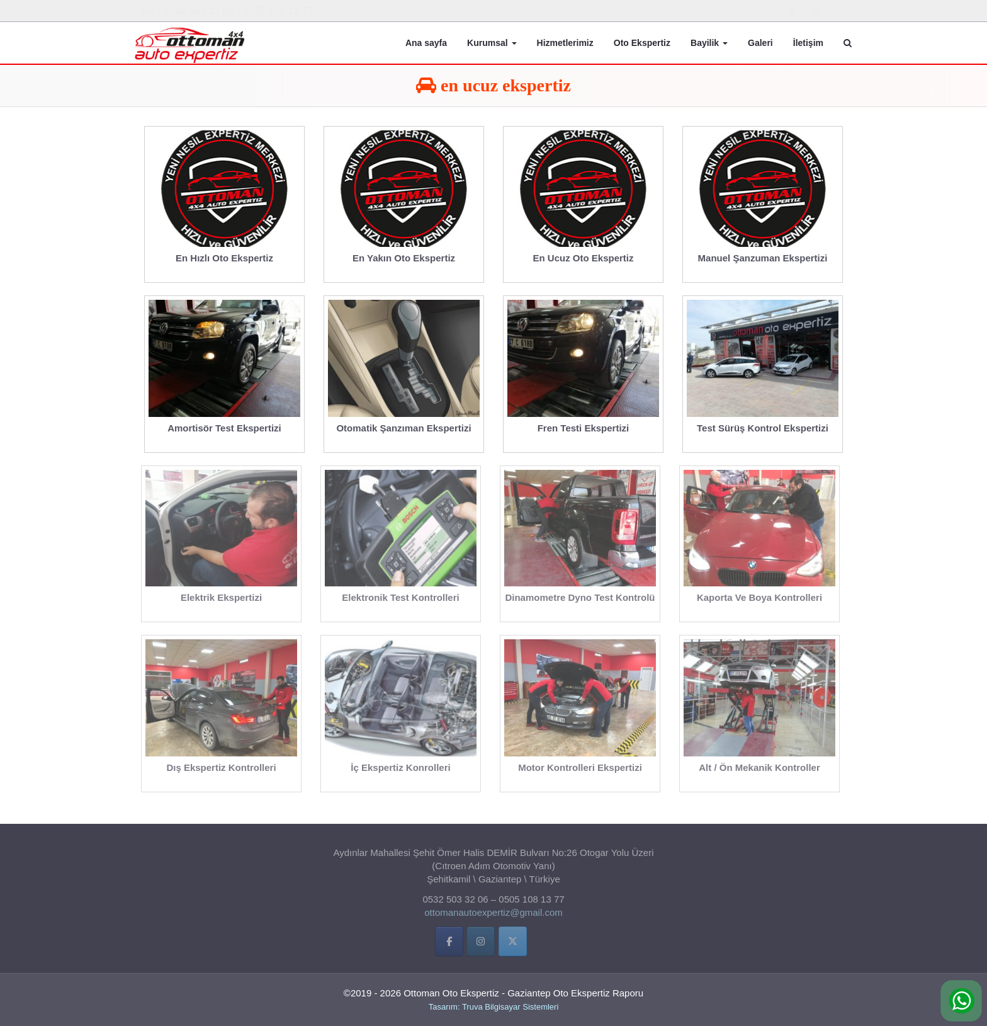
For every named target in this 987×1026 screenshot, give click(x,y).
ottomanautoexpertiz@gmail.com (493, 915)
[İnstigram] (480, 944)
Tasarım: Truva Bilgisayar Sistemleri (494, 1007)
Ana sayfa (426, 43)
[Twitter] (513, 944)
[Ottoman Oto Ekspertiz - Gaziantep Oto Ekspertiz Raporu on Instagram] (813, 10)
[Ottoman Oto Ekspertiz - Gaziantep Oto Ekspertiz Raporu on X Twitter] (836, 10)
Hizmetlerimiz (565, 43)
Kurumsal (491, 43)
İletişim (808, 43)
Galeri (760, 43)
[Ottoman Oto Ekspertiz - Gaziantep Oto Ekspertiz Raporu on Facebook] (791, 10)
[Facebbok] (449, 944)
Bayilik (709, 43)
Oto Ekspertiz (642, 43)
